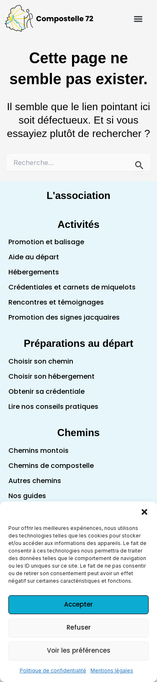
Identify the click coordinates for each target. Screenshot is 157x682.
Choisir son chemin (40, 361)
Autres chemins (34, 481)
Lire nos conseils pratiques (53, 406)
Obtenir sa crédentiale (46, 391)
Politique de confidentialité (53, 670)
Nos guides (27, 496)
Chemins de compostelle (51, 465)
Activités (78, 224)
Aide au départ (33, 257)
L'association (78, 195)
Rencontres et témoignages (56, 302)
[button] (144, 512)
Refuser (79, 627)
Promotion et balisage (46, 242)
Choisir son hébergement (51, 376)
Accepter (78, 604)
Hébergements (33, 272)
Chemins (78, 432)
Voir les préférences (79, 650)
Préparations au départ (78, 343)
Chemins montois (38, 450)
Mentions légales (111, 670)
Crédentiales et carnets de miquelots (72, 287)
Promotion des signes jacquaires (64, 317)
